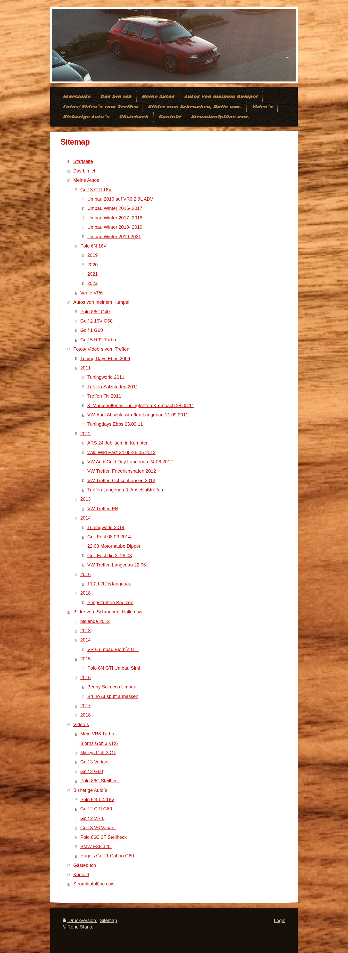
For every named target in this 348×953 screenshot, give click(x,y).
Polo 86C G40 (95, 311)
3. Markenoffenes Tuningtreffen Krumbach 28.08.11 (140, 405)
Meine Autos (86, 180)
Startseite (83, 161)
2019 (92, 255)
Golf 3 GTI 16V (95, 189)
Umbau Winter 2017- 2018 (114, 217)
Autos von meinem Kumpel (101, 302)
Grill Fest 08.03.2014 (109, 536)
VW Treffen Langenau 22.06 (116, 565)
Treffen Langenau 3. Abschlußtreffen (125, 489)
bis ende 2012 (95, 621)
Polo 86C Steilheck (100, 780)
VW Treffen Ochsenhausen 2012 (121, 480)
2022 (92, 283)
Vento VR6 (91, 292)
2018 (85, 593)
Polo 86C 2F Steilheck (103, 837)
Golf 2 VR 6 (92, 818)
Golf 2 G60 (91, 771)
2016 (85, 574)
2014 (85, 518)
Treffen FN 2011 (104, 396)
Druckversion (80, 920)
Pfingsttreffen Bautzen (110, 602)
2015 (85, 658)
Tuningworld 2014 (106, 527)
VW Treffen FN (102, 508)
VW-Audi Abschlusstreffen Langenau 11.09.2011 (137, 414)
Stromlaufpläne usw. (94, 883)
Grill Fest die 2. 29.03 (109, 555)
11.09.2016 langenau (109, 583)
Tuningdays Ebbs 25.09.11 (115, 424)
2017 (85, 705)
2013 (85, 499)
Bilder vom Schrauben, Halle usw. (108, 611)
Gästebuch (84, 865)
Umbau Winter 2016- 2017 (114, 208)
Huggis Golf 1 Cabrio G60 (107, 855)
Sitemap (108, 920)
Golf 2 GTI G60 (96, 808)
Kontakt (81, 874)
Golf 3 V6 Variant (97, 827)
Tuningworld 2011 (106, 377)
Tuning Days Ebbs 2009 (105, 358)
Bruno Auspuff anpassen (112, 696)
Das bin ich (84, 171)
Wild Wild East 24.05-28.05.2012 (121, 452)
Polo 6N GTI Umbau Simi (113, 668)
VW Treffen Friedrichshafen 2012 (121, 471)
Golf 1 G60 (91, 330)
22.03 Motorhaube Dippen (114, 546)
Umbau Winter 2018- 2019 (114, 227)
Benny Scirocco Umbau (111, 686)
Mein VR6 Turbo (97, 733)
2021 (92, 274)
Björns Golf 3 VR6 (99, 743)
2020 (92, 264)
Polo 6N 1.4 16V (97, 799)
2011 (85, 368)
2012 (85, 433)
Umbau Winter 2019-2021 (114, 236)
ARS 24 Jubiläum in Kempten (118, 443)
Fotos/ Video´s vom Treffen (101, 349)
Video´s (81, 724)
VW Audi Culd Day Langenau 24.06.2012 (130, 461)
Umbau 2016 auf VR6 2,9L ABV (120, 199)
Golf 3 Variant (94, 762)
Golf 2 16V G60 (96, 321)
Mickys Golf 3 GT (98, 752)
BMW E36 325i (95, 846)
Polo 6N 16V (93, 246)
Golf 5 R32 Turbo (98, 339)
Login (279, 920)
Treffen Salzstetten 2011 (112, 386)
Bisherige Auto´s (90, 790)
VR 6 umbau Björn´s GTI (113, 649)
